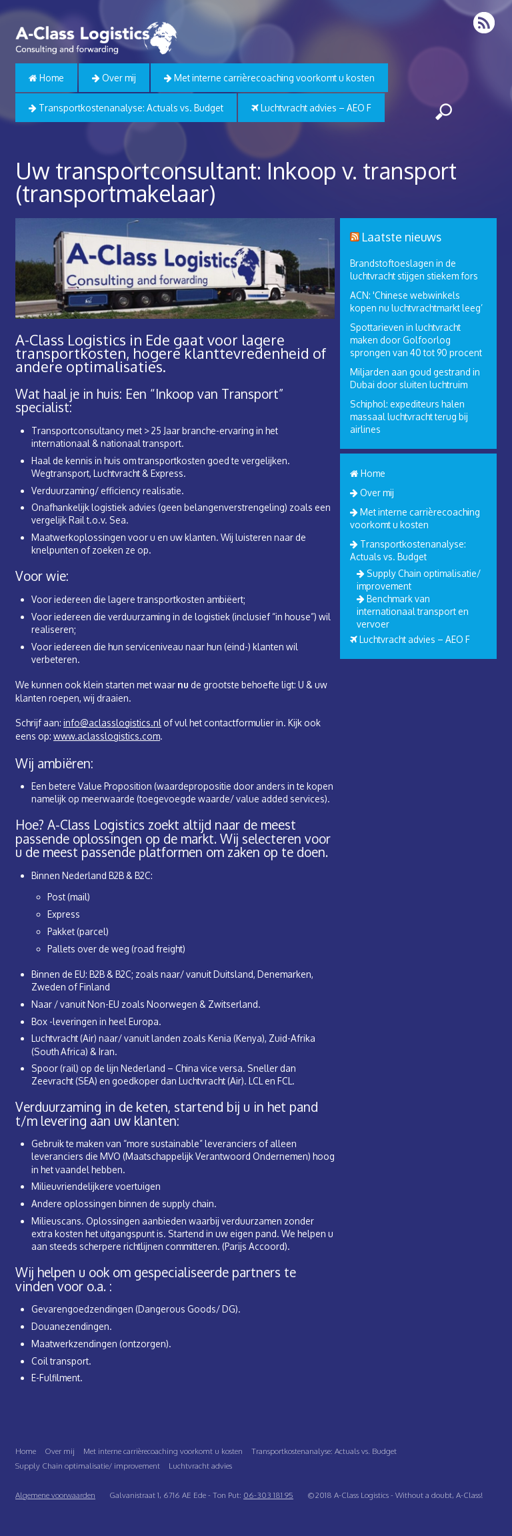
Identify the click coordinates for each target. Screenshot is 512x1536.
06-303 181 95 (268, 1495)
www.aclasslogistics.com (106, 736)
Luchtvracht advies (200, 1466)
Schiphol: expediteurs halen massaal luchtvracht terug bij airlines (409, 416)
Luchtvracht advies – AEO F (311, 107)
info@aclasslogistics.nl (112, 722)
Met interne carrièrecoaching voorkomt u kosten (269, 77)
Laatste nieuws (401, 236)
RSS (485, 22)
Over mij (114, 77)
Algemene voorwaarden (55, 1495)
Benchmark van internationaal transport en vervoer (413, 611)
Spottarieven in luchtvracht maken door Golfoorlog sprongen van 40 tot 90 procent (416, 339)
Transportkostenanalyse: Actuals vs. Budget (126, 107)
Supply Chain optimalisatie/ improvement (87, 1466)
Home (46, 77)
